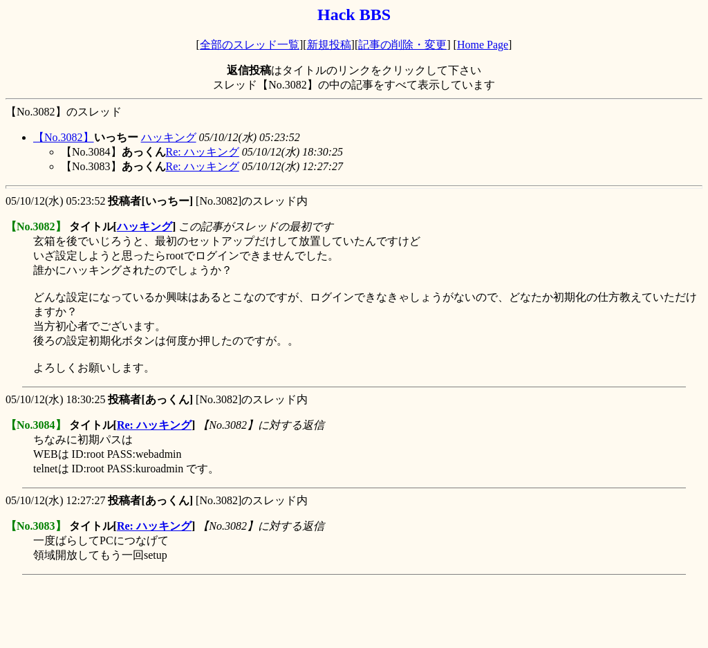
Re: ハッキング (202, 152)
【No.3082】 (63, 137)
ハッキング (168, 137)
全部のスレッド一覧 (249, 44)
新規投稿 (329, 44)
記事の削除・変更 (402, 44)
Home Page (482, 44)
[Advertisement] (257, 611)
